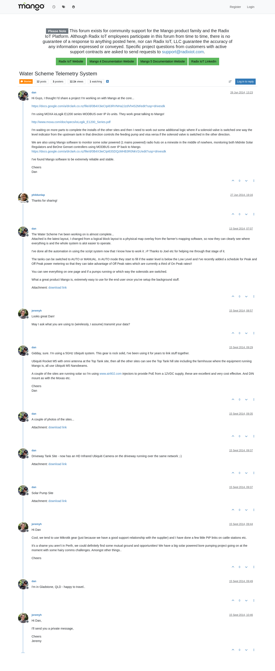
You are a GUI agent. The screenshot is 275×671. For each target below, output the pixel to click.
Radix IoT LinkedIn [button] (203, 61)
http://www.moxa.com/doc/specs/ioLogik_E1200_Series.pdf (71, 122)
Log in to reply (245, 81)
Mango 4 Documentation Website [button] (112, 61)
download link (58, 287)
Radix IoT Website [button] (71, 61)
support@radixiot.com (183, 51)
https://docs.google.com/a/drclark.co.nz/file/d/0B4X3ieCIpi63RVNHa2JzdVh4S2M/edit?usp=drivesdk (98, 106)
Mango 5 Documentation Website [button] (163, 61)
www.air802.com (110, 373)
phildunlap (38, 194)
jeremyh (37, 310)
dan (34, 92)
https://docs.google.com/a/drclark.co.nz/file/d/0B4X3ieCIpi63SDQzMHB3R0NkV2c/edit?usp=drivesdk (99, 151)
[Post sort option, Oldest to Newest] (230, 82)
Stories (26, 81)
